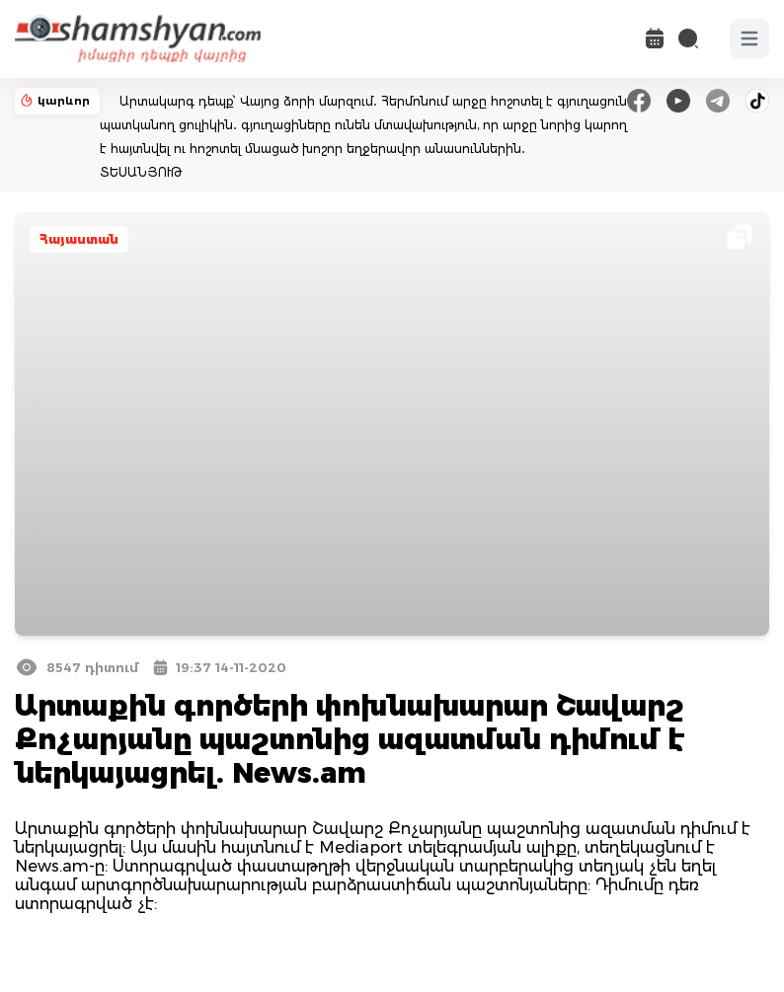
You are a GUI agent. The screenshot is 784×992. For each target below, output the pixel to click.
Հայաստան (78, 239)
